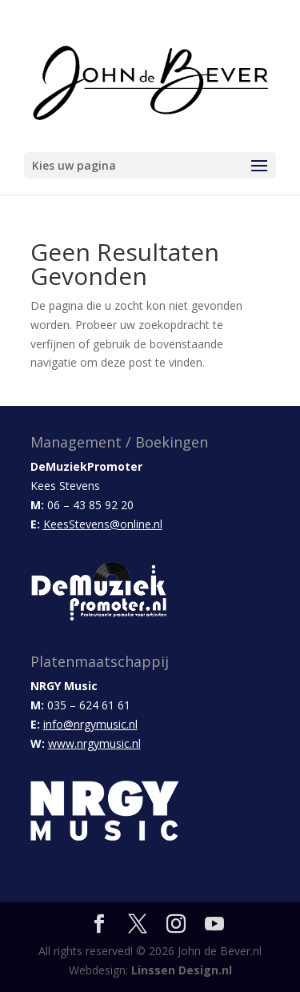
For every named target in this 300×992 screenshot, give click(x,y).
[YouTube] (214, 924)
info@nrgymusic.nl (90, 724)
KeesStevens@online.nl (102, 524)
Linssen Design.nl (181, 970)
